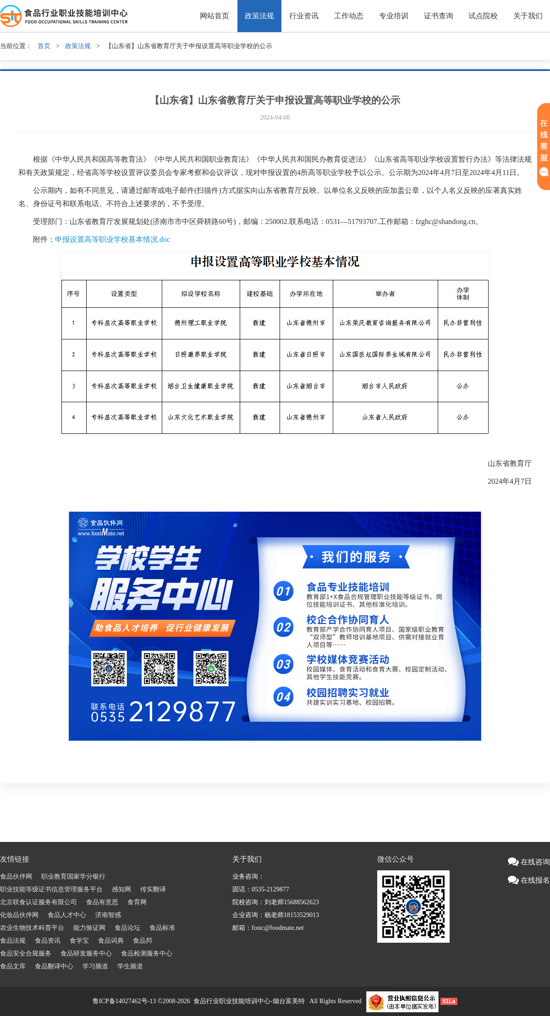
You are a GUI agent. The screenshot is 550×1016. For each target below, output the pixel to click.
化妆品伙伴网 (19, 915)
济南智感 (108, 915)
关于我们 (528, 16)
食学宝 (79, 940)
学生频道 (130, 966)
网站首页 (214, 16)
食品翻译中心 (54, 966)
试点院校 (483, 16)
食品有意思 (102, 902)
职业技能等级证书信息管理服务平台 (51, 889)
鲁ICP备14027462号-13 (124, 1001)
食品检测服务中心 (146, 953)
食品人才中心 (67, 915)
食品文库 (13, 966)
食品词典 (111, 940)
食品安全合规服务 (25, 953)
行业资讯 (304, 16)
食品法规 (13, 940)
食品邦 (142, 940)
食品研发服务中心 (86, 953)
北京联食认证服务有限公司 (38, 902)
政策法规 (259, 16)
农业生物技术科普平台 (32, 927)
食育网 (137, 902)
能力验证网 (89, 927)
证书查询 (438, 16)
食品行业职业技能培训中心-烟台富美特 (249, 1001)
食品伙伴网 (16, 876)
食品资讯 (47, 940)
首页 (44, 46)
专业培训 (393, 16)
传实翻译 (153, 889)
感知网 (121, 889)
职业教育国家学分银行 (73, 876)
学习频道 (95, 966)
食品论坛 (127, 927)
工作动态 (348, 16)
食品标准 (162, 927)
